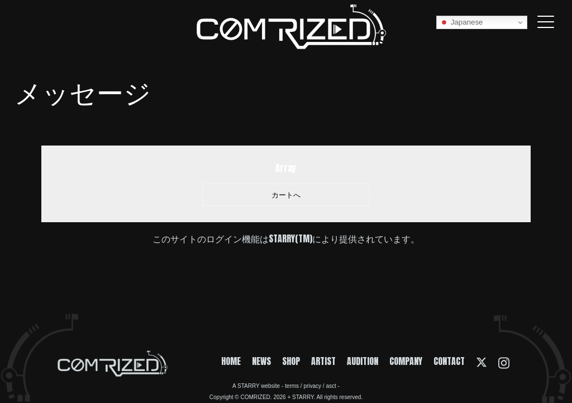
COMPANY (405, 361)
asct (331, 386)
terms (292, 386)
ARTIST (323, 361)
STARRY (248, 386)
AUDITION (362, 361)
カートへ (286, 195)
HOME (231, 361)
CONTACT (449, 361)
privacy (312, 386)
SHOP (291, 361)
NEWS (261, 361)
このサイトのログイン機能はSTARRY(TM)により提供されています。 (286, 238)
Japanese (461, 22)
